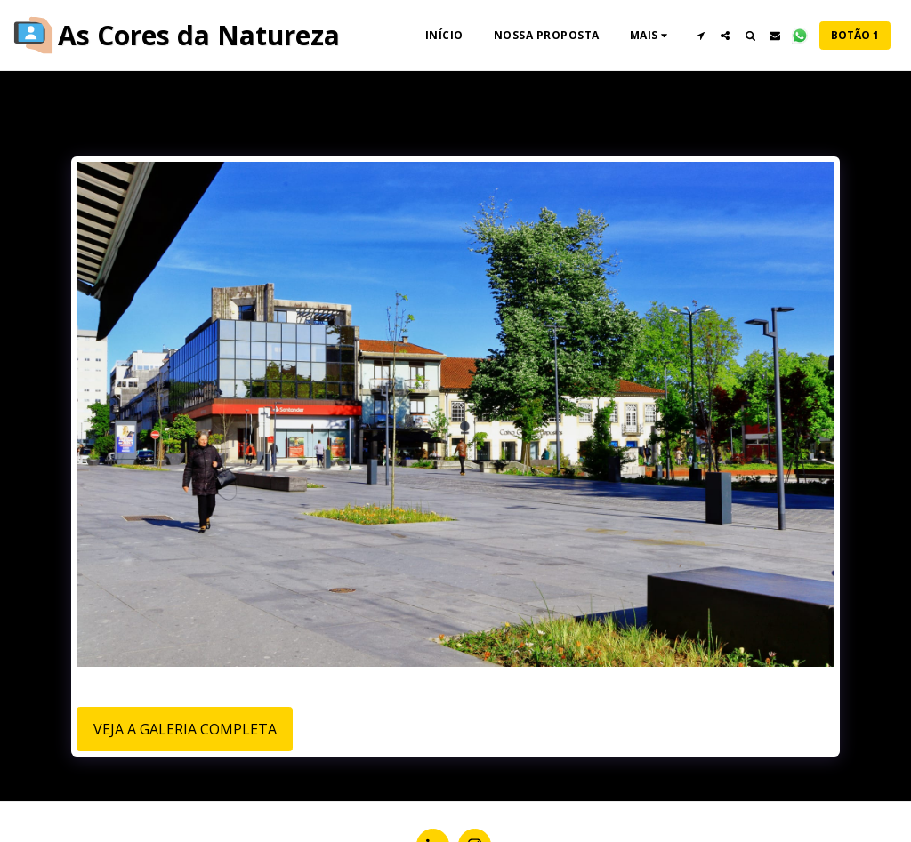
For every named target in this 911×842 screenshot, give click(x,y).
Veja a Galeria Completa (185, 729)
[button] (700, 35)
